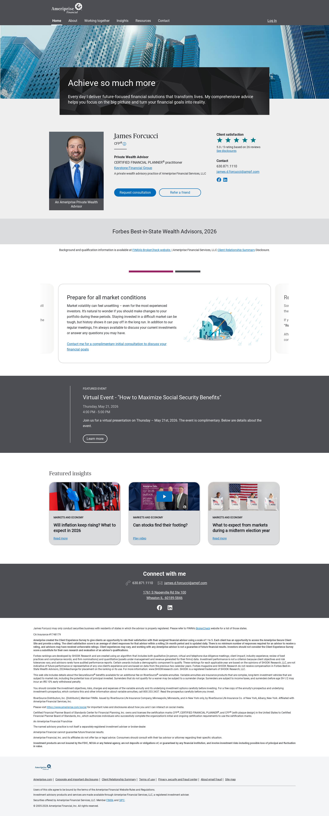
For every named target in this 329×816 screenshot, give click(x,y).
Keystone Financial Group (133, 168)
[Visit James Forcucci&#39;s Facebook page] (160, 608)
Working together (97, 21)
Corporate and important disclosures (76, 779)
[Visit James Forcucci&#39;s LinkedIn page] (170, 608)
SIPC (122, 800)
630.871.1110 (227, 166)
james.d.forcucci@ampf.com (238, 172)
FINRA (110, 800)
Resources (143, 21)
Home (56, 21)
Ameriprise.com (42, 779)
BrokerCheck (203, 628)
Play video (139, 538)
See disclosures (226, 150)
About (72, 21)
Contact (164, 21)
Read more (61, 538)
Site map (230, 779)
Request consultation (135, 192)
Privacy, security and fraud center (177, 779)
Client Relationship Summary (236, 250)
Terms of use (147, 779)
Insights (122, 21)
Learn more (95, 439)
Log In (272, 21)
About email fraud (211, 779)
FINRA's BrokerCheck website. (151, 250)
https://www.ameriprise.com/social (67, 707)
